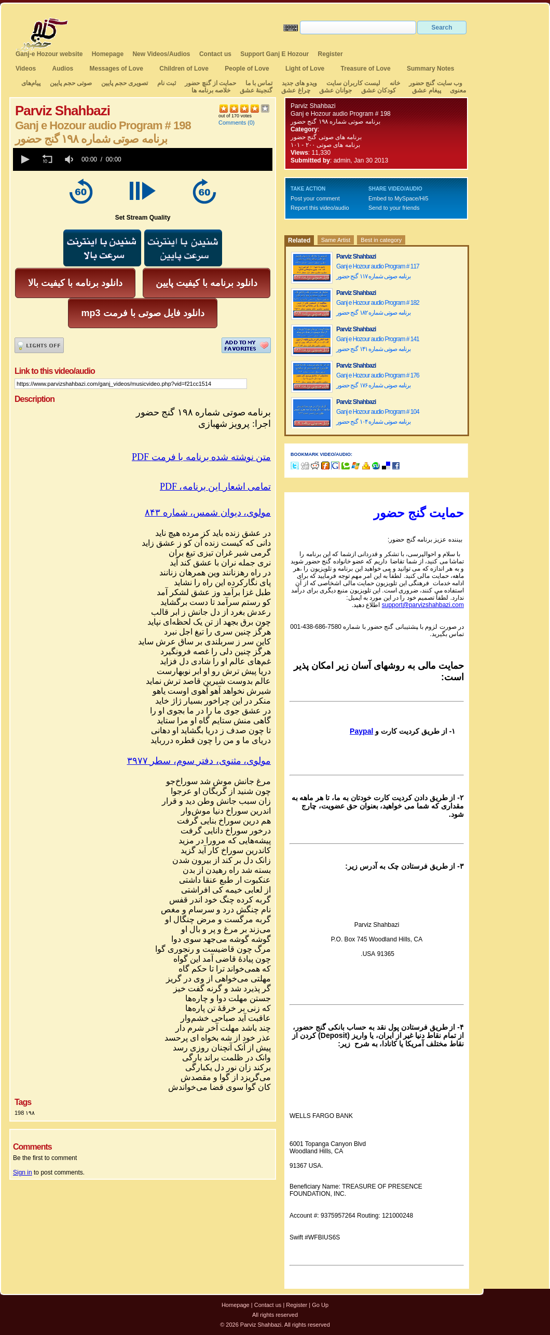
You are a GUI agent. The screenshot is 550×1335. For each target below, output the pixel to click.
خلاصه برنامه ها (211, 90)
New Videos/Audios (161, 54)
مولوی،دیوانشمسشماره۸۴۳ (208, 512)
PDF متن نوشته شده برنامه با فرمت (201, 457)
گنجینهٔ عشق (256, 90)
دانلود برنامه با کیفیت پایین (206, 283)
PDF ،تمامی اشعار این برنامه (215, 486)
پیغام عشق (426, 90)
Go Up (320, 1305)
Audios (62, 68)
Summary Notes (430, 68)
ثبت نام (166, 83)
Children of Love (184, 68)
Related (299, 240)
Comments (232, 122)
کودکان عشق (378, 90)
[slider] (199, 159)
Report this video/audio (320, 208)
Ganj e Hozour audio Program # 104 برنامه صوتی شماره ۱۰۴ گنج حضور (377, 416)
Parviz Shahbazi (313, 106)
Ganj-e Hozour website (49, 54)
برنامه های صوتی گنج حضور (326, 137)
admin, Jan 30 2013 (361, 160)
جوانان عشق (335, 90)
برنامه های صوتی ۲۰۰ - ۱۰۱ (326, 145)
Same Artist (335, 240)
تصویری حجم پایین (123, 83)
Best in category (381, 240)
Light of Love (304, 68)
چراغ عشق (295, 90)
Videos (26, 68)
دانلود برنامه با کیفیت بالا (75, 283)
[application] (142, 159)
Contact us (215, 54)
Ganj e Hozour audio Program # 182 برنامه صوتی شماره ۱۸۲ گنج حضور (377, 307)
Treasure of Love (366, 68)
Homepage (107, 54)
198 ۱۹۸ (25, 1113)
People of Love (247, 68)
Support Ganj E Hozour (274, 54)
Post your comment (315, 198)
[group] (70, 159)
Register (330, 54)
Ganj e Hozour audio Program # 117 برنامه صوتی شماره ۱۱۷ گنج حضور (377, 271)
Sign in (22, 1172)
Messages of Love (116, 68)
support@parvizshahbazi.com (423, 605)
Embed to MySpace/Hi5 (398, 198)
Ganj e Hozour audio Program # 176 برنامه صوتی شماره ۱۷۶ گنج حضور (377, 380)
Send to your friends (393, 208)
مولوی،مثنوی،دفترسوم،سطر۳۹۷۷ (199, 761)
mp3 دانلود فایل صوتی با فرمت (142, 313)
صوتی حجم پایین (70, 83)
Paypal (361, 731)
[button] (24, 159)
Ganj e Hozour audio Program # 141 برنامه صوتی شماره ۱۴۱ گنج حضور (377, 344)
